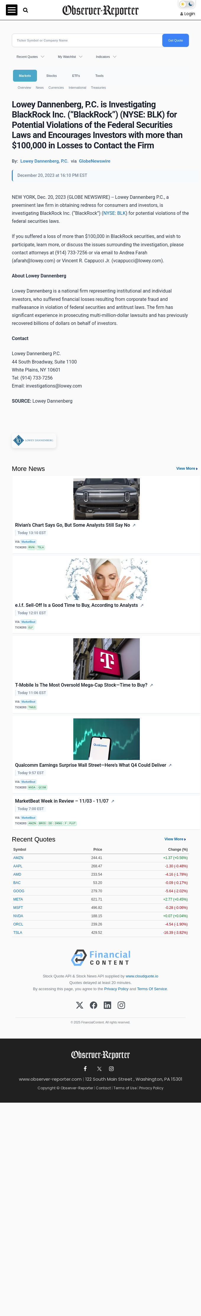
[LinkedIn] (107, 1005)
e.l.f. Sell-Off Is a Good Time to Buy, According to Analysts (76, 605)
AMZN (32, 823)
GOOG (18, 891)
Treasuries (98, 87)
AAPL (17, 866)
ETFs (76, 75)
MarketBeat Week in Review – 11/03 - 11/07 (61, 801)
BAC (17, 883)
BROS (42, 823)
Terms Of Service (152, 989)
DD (50, 823)
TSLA (40, 547)
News (40, 87)
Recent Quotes (27, 56)
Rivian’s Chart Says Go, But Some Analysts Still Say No (72, 525)
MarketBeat (28, 541)
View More (185, 468)
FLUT (72, 823)
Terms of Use (125, 1087)
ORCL (18, 924)
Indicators (103, 56)
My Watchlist (67, 56)
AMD (17, 874)
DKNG (58, 823)
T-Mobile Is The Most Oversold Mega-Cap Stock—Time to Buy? (81, 685)
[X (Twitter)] (80, 1005)
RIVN (31, 547)
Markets (25, 75)
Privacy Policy (116, 989)
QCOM (42, 787)
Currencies (56, 87)
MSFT (18, 908)
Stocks (51, 75)
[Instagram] (121, 1005)
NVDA (31, 787)
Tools (99, 75)
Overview (24, 87)
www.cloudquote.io (142, 976)
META (18, 899)
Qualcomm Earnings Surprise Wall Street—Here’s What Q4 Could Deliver (90, 765)
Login (189, 14)
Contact (103, 1087)
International (77, 87)
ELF (30, 627)
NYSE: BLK (114, 213)
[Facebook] (93, 1005)
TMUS (32, 707)
